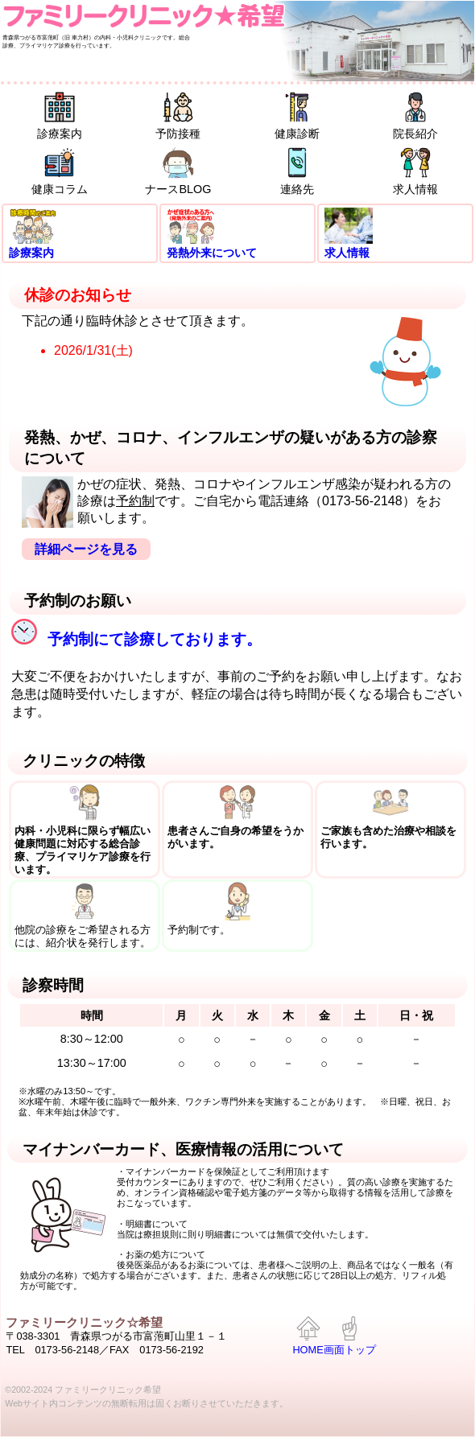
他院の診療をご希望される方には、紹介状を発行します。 (84, 915)
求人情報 (415, 171)
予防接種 (177, 115)
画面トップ (350, 1336)
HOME (307, 1336)
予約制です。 (237, 909)
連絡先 (297, 171)
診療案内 (59, 115)
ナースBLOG (178, 171)
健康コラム (59, 171)
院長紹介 (415, 115)
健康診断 (297, 115)
